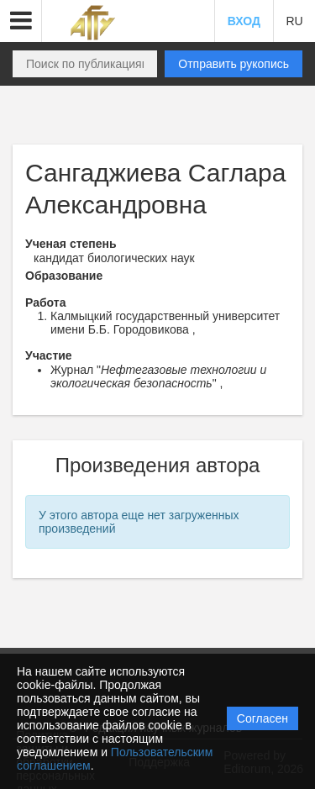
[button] (21, 21)
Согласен (262, 718)
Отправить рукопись (233, 64)
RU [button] (294, 21)
